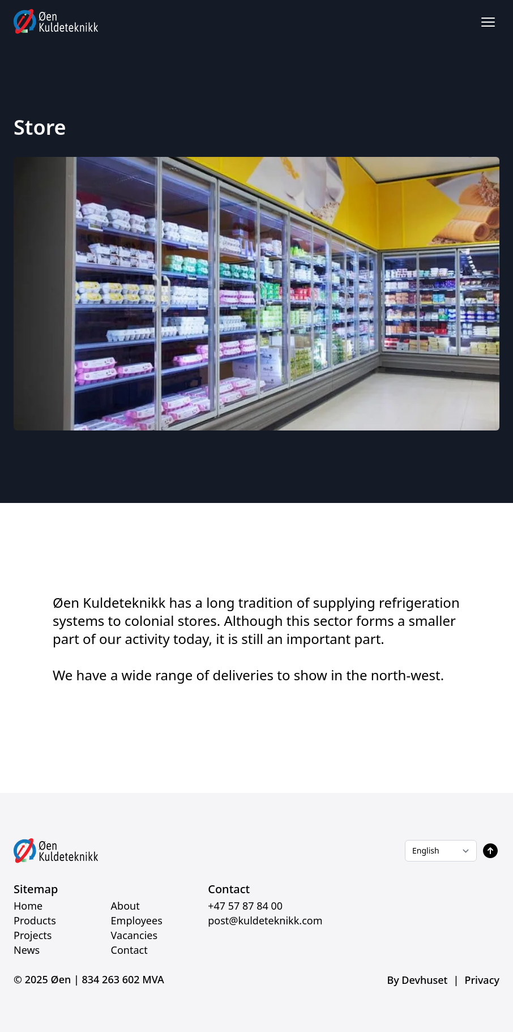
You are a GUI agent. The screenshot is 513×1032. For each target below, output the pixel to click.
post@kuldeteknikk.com (265, 920)
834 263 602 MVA (123, 979)
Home (28, 906)
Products (35, 920)
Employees (137, 920)
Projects (33, 935)
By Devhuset (417, 980)
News (27, 950)
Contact (129, 950)
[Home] (56, 22)
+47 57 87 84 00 (245, 906)
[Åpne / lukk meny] (488, 22)
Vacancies (134, 935)
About (125, 906)
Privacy (481, 980)
